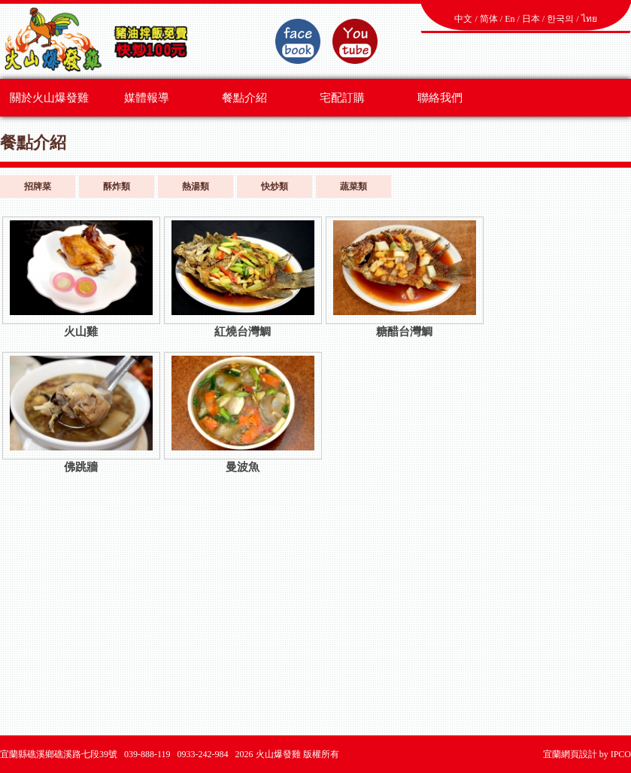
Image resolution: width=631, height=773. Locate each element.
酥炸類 (116, 186)
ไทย (589, 19)
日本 (531, 19)
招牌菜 (37, 186)
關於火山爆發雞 (49, 98)
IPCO (621, 754)
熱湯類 (195, 186)
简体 (489, 19)
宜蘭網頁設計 (570, 754)
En (509, 19)
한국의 (560, 19)
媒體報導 (146, 98)
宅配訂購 (342, 98)
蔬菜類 (353, 186)
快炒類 (274, 186)
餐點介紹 (244, 98)
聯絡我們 (440, 98)
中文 (463, 19)
